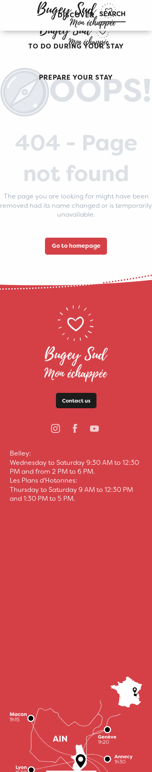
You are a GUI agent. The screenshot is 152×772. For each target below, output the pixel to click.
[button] (76, 46)
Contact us (76, 400)
